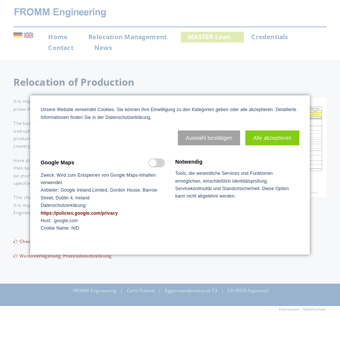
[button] (209, 137)
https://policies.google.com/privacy (79, 213)
